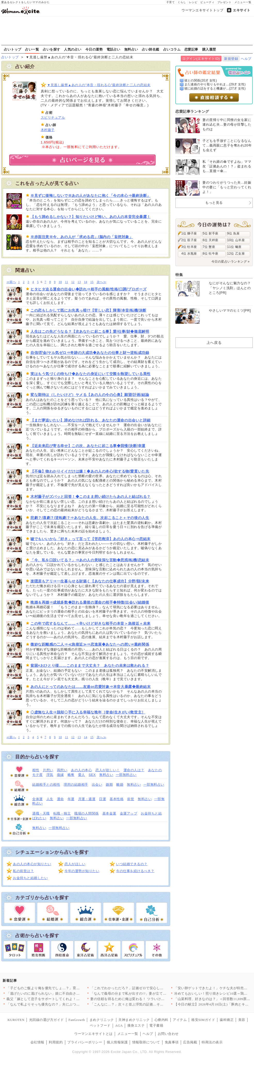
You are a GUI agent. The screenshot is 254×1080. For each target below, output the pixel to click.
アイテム (180, 1020)
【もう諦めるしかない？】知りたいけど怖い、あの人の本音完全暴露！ (90, 217)
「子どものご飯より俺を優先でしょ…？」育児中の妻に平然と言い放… (62, 988)
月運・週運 (87, 799)
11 (66, 282)
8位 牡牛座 (210, 253)
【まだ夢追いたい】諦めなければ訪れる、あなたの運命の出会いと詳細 (90, 420)
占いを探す (51, 49)
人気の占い (72, 49)
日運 (102, 799)
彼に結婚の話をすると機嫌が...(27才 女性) (215, 88)
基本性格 (117, 799)
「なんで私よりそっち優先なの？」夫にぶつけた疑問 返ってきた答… (61, 1004)
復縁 (60, 775)
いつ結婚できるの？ (132, 864)
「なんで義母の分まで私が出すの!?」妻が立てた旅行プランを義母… (144, 993)
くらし (182, 2)
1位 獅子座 (189, 233)
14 (85, 282)
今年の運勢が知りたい (81, 871)
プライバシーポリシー (84, 1042)
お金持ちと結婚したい (30, 878)
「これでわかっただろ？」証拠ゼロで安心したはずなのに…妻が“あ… (145, 988)
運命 (60, 799)
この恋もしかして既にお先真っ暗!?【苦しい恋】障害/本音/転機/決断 (88, 310)
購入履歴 (209, 49)
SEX (92, 775)
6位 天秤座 (210, 240)
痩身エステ (136, 1025)
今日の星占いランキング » (230, 261)
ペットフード (100, 1025)
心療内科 (161, 1020)
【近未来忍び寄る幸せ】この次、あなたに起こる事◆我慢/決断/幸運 (87, 446)
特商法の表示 (212, 1042)
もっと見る (214, 203)
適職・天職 (41, 813)
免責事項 (172, 1042)
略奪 (71, 775)
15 (92, 282)
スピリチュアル (53, 117)
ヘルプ (246, 59)
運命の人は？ (134, 770)
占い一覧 (32, 49)
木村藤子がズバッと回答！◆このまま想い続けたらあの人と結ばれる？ (90, 496)
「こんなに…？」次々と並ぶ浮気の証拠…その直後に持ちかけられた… (146, 1004)
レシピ (193, 2)
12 (73, 282)
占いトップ (12, 49)
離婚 (119, 784)
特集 (179, 275)
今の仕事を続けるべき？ (135, 871)
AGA (119, 1025)
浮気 (49, 775)
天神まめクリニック (134, 1020)
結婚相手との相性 (46, 784)
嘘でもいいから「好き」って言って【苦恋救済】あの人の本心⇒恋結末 (90, 539)
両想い (62, 770)
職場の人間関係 (86, 813)
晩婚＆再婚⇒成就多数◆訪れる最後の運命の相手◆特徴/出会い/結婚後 (89, 602)
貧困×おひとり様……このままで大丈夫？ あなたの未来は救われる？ (89, 665)
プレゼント (224, 2)
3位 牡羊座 (189, 247)
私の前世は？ (23, 871)
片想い (48, 770)
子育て (170, 2)
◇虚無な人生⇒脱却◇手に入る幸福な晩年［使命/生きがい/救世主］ (87, 712)
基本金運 (109, 813)
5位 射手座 (210, 233)
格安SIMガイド (203, 1020)
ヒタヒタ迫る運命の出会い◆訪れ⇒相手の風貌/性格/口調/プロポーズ (88, 289)
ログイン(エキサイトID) (201, 59)
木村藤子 (48, 130)
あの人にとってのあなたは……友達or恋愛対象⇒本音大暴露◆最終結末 (90, 687)
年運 (71, 799)
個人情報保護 (117, 1042)
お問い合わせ (168, 1034)
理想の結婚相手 (76, 784)
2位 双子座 (189, 240)
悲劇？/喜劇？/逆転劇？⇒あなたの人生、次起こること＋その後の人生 (89, 518)
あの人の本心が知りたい (32, 864)
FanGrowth (76, 1020)
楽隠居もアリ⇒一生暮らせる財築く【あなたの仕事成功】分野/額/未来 (89, 581)
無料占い (131, 49)
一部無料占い (126, 775)
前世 (130, 799)
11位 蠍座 (234, 247)
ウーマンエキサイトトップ (202, 10)
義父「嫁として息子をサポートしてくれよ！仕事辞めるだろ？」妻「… (62, 999)
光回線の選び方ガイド (46, 1020)
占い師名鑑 (150, 49)
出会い (97, 784)
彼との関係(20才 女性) (200, 80)
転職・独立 (62, 813)
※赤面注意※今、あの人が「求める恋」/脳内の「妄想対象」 (81, 237)
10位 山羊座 (236, 240)
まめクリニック (101, 1020)
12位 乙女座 (236, 253)
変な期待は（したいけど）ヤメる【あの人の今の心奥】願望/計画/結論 (89, 395)
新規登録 (231, 59)
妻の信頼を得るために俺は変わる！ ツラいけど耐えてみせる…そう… (144, 999)
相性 (35, 770)
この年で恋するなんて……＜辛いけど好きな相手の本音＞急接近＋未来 (90, 623)
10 (60, 282)
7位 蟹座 (209, 247)
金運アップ (128, 813)
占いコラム (172, 49)
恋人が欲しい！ (107, 770)
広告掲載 (190, 1042)
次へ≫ (101, 282)
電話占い (113, 49)
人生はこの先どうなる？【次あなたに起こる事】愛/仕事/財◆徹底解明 (89, 331)
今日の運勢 (94, 49)
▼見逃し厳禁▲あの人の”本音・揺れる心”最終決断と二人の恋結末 (99, 85)
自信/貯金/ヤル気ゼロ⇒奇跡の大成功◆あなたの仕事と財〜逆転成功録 (89, 353)
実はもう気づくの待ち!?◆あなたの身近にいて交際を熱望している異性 (90, 374)
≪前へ (11, 282)
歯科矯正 (227, 1020)
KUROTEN (15, 1020)
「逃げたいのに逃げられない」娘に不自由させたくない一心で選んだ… (62, 993)
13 (79, 282)
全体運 (37, 799)
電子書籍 (156, 1025)
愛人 (81, 775)
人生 (49, 799)
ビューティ (207, 2)
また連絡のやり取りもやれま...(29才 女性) (215, 84)
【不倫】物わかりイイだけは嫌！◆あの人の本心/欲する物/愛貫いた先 (89, 471)
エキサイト (241, 10)
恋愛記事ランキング (192, 111)
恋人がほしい (74, 864)
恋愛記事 (191, 49)
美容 (241, 1020)
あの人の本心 (81, 770)
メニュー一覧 (242, 2)
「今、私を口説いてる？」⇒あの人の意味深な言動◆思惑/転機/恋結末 (89, 560)
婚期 (109, 784)
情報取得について (146, 1042)
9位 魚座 (233, 233)
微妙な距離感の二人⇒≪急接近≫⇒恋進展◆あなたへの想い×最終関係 (89, 644)
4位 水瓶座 (189, 253)
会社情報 (37, 1042)
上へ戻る (214, 342)
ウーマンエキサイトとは (93, 1034)
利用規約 (56, 1042)
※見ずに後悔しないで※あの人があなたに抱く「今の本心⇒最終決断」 (90, 195)
